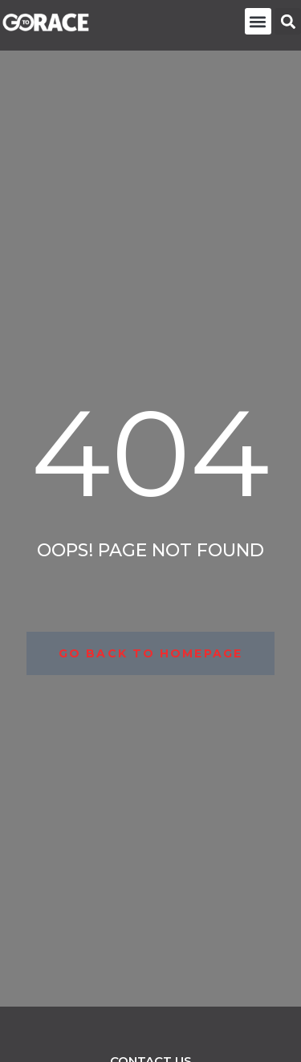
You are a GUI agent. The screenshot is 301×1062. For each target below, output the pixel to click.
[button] (258, 21)
